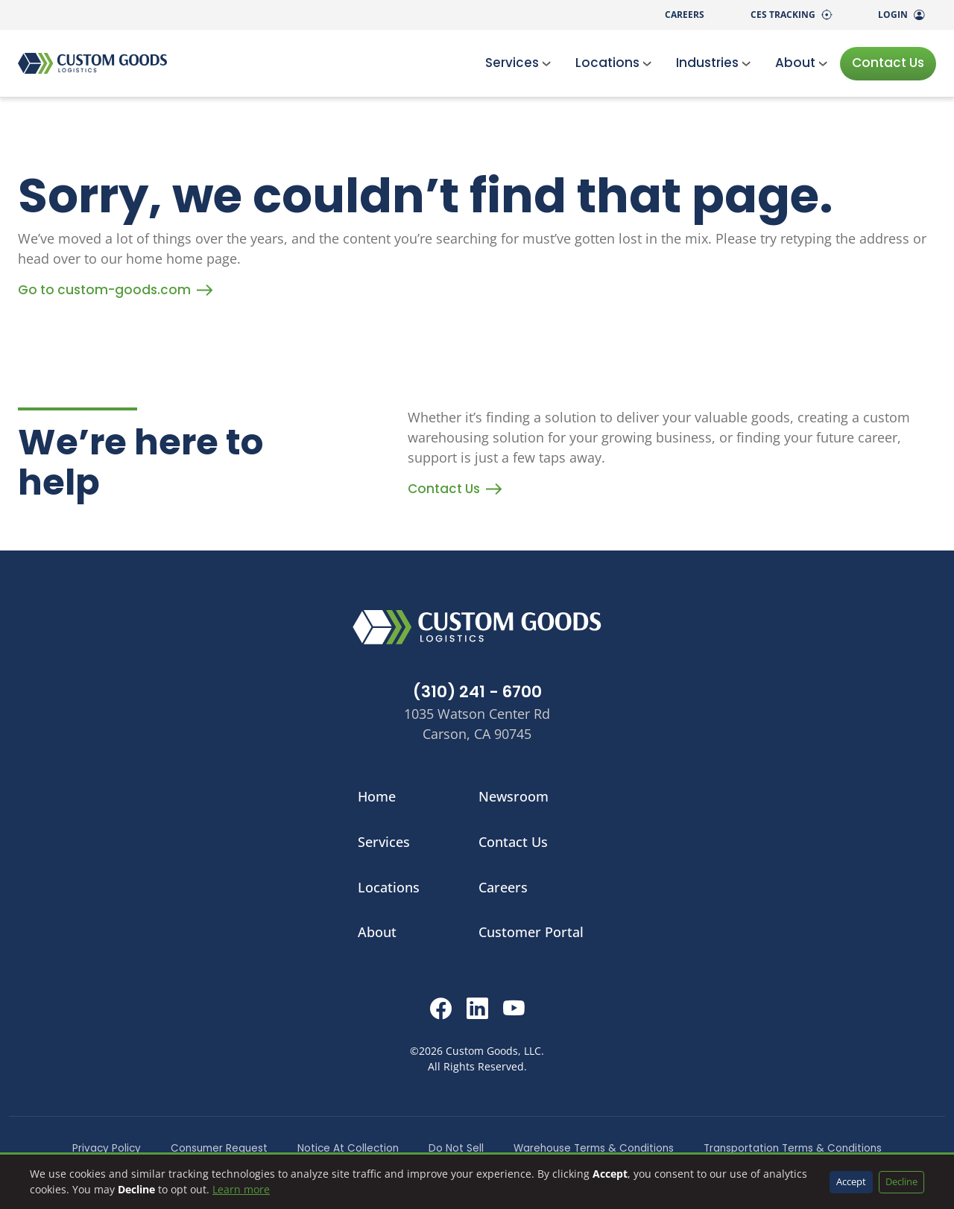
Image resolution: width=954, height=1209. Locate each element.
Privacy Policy (106, 1148)
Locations (613, 63)
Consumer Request (219, 1148)
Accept (851, 1181)
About (801, 63)
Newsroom (513, 796)
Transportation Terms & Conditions (793, 1148)
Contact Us (888, 63)
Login (901, 14)
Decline (901, 1181)
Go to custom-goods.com (115, 290)
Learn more (241, 1189)
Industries (713, 63)
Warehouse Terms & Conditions (594, 1148)
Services (518, 63)
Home (377, 796)
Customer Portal (531, 932)
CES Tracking (791, 14)
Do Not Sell (456, 1148)
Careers (684, 14)
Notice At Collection (348, 1148)
